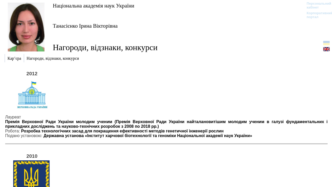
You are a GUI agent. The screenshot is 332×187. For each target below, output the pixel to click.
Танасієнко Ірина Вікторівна (85, 26)
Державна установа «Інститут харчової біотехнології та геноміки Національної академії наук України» (147, 135)
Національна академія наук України (93, 6)
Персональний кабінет (316, 5)
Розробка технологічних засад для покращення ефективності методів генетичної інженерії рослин (122, 131)
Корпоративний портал (316, 15)
